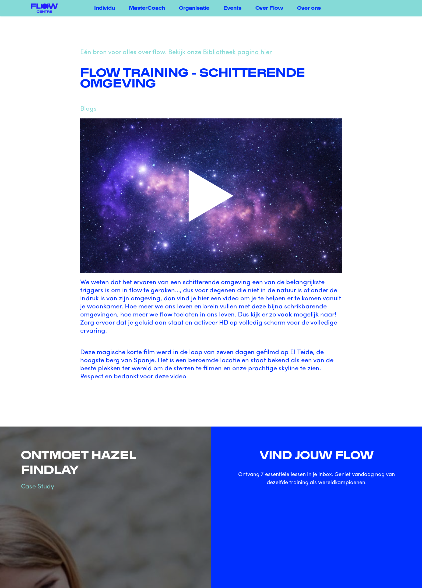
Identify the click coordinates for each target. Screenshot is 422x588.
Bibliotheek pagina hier (237, 52)
